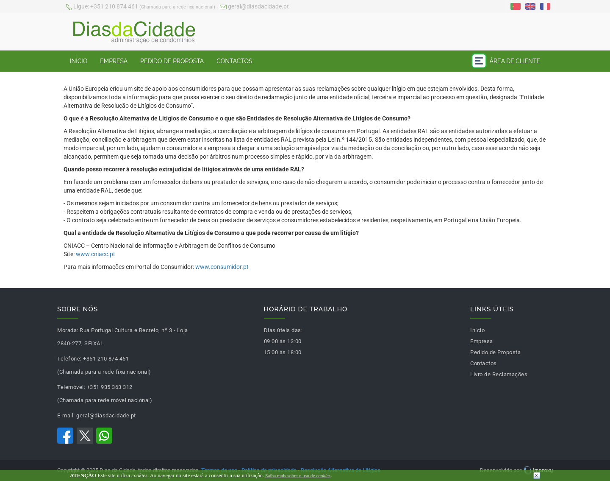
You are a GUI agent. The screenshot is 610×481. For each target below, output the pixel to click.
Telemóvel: (71, 387)
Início (78, 61)
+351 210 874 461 (140, 7)
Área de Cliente (505, 60)
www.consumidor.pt (222, 266)
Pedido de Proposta (172, 61)
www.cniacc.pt (95, 254)
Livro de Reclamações (498, 374)
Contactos (234, 61)
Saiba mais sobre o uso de (297, 475)
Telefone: (69, 358)
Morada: (67, 330)
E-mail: (66, 415)
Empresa (114, 61)
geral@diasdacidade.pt (254, 7)
